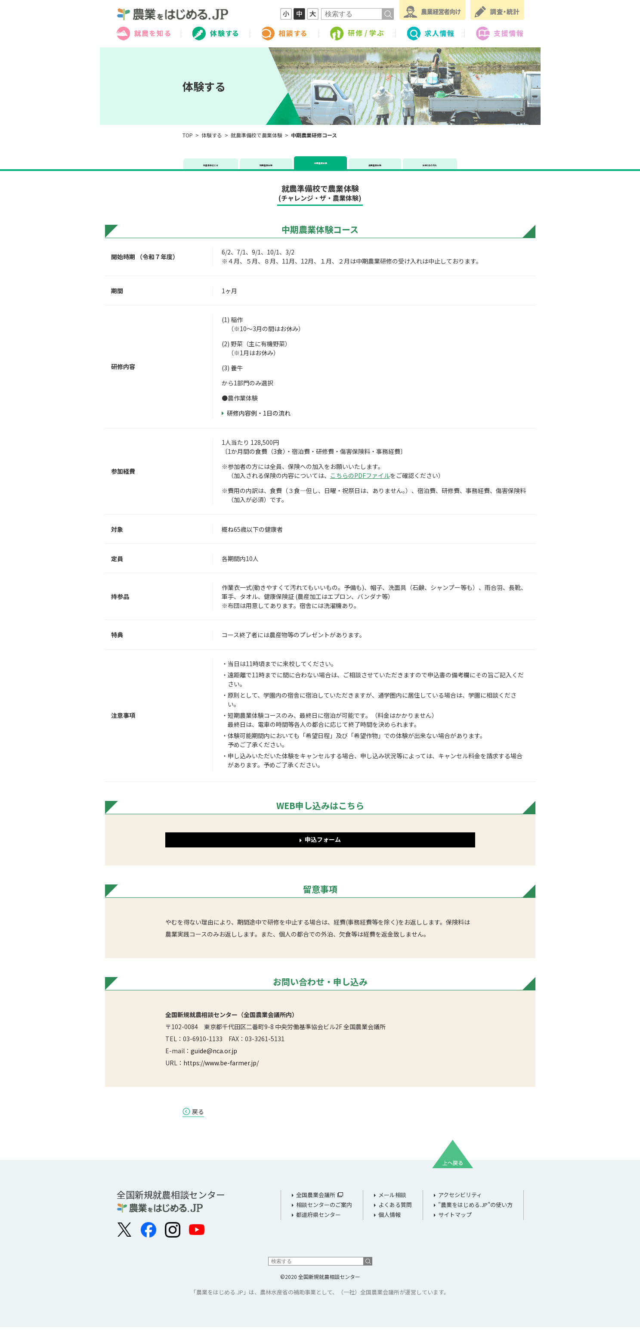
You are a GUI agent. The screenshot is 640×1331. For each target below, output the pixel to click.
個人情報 (389, 1218)
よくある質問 (395, 1209)
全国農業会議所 (315, 1199)
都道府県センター (318, 1218)
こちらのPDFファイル (360, 479)
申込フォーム (323, 843)
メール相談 (392, 1199)
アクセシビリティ (460, 1199)
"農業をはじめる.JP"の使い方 (475, 1209)
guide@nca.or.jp (214, 1054)
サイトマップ (455, 1218)
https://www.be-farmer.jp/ (221, 1066)
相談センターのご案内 (324, 1209)
